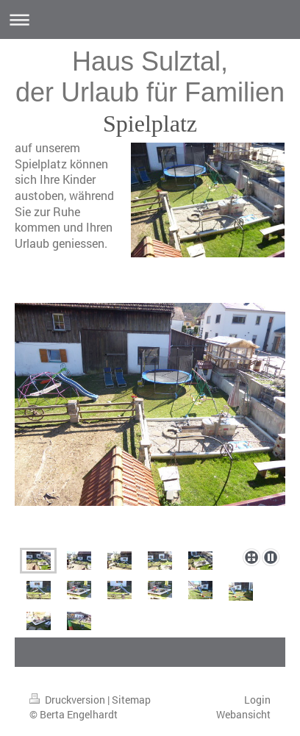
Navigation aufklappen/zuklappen (150, 19)
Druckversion (68, 700)
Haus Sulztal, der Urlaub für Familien (150, 76)
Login (257, 700)
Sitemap (131, 700)
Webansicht (243, 714)
